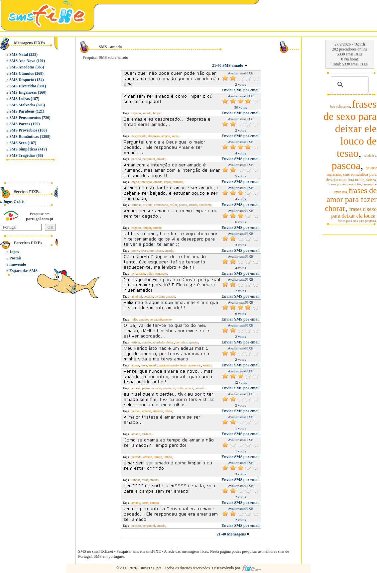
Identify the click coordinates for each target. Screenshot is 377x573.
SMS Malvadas (22, 105)
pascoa (345, 165)
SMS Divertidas (22, 86)
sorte (145, 503)
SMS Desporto (21, 79)
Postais (15, 258)
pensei (146, 388)
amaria (135, 388)
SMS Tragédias (22, 155)
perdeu (135, 411)
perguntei (148, 159)
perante (159, 296)
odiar (150, 273)
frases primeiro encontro (344, 184)
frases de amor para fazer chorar (351, 199)
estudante (205, 205)
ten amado (138, 273)
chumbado (161, 205)
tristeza (147, 434)
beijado (147, 205)
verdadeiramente (161, 319)
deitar (170, 342)
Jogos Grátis (13, 201)
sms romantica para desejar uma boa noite (351, 177)
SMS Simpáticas (23, 149)
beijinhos (182, 342)
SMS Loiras (19, 98)
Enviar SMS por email (240, 90)
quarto (193, 342)
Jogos (14, 251)
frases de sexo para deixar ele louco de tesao (350, 128)
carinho (371, 180)
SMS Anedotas (21, 67)
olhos (168, 411)
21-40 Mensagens (232, 534)
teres (144, 365)
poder (135, 250)
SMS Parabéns (22, 111)
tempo (158, 457)
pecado (136, 159)
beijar (173, 205)
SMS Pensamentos (25, 117)
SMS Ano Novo (22, 60)
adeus (135, 365)
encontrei (169, 388)
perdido (136, 457)
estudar (136, 205)
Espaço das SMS (23, 270)
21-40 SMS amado (227, 65)
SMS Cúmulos (21, 73)
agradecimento (169, 365)
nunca (189, 388)
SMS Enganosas (23, 92)
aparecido (194, 365)
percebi (199, 388)
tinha (180, 388)
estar (145, 480)
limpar (157, 113)
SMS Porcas (19, 124)
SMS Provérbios (23, 130)
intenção (146, 182)
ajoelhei (136, 296)
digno (135, 182)
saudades (370, 155)
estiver (135, 342)
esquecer (161, 273)
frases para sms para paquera (357, 221)
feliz (134, 319)
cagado (136, 113)
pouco (183, 205)
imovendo (17, 264)
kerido (207, 365)
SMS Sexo (18, 143)
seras (175, 136)
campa (154, 503)
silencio (158, 411)
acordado (158, 342)
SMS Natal (18, 54)
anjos (167, 182)
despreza (154, 136)
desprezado (138, 136)
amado (146, 113)
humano (178, 182)
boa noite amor (340, 106)
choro (159, 250)
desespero (147, 250)
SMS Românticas (24, 136)
